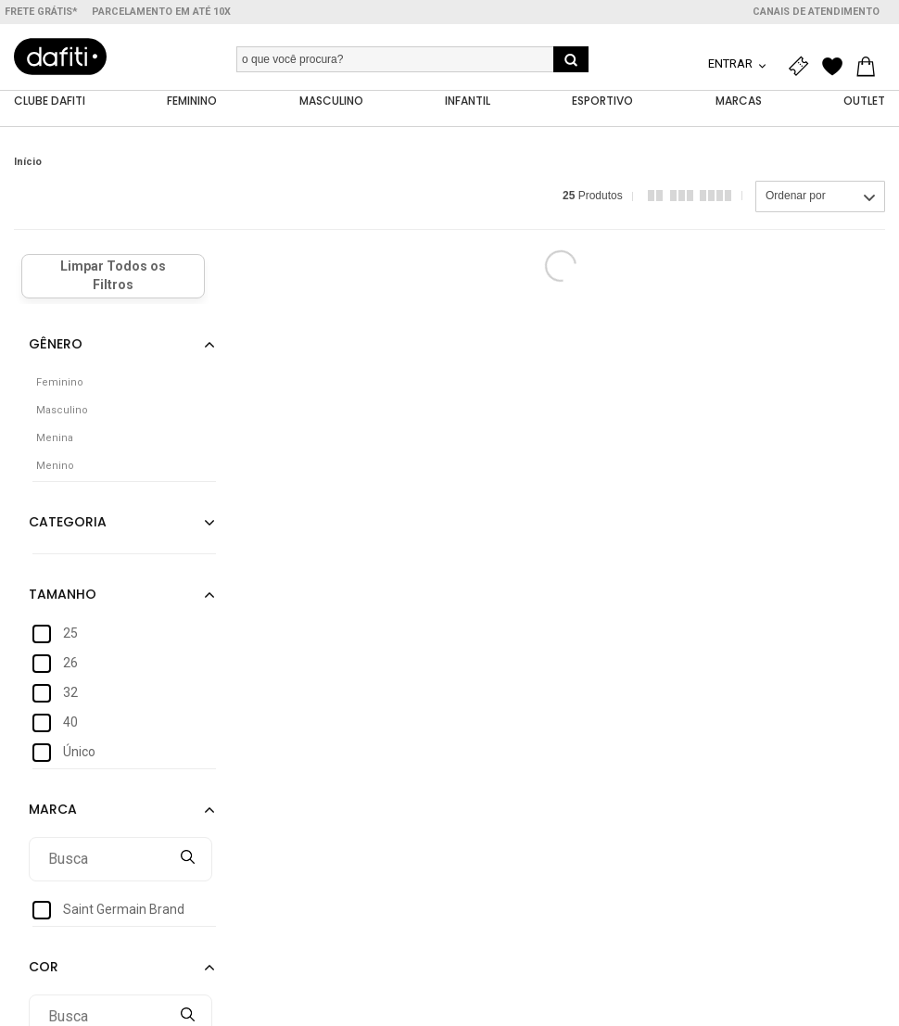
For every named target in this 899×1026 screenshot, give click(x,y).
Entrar (731, 63)
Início (28, 162)
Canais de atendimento (816, 12)
